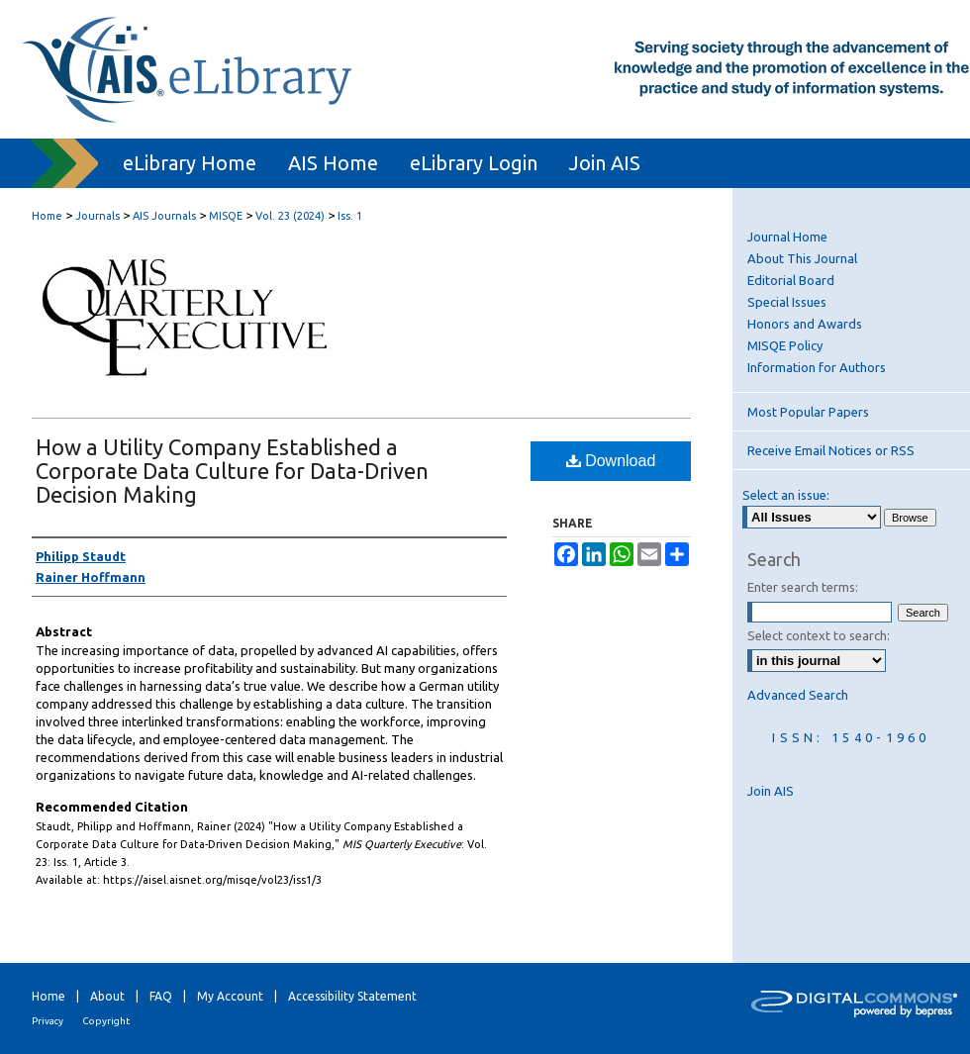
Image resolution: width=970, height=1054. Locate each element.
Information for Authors (816, 367)
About (107, 996)
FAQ (160, 996)
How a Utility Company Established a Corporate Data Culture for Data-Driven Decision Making (232, 470)
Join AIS (770, 791)
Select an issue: (785, 495)
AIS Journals (164, 216)
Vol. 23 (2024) (290, 216)
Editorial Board (790, 280)
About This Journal (802, 258)
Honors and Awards (804, 324)
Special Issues (786, 302)
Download (611, 460)
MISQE (225, 216)
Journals (97, 216)
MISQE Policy (785, 345)
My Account (230, 996)
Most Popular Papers (808, 412)
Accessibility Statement (352, 996)
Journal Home (787, 236)
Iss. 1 (350, 216)
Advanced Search (797, 695)
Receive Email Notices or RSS (831, 450)
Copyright (106, 1020)
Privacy (47, 1020)
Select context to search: (818, 635)
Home (47, 216)
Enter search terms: (802, 587)
